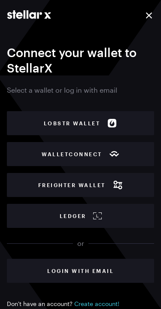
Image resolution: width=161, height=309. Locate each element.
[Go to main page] (29, 14)
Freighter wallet (80, 185)
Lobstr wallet (81, 123)
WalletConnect (80, 154)
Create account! (96, 303)
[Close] (149, 15)
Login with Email (80, 271)
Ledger (81, 215)
